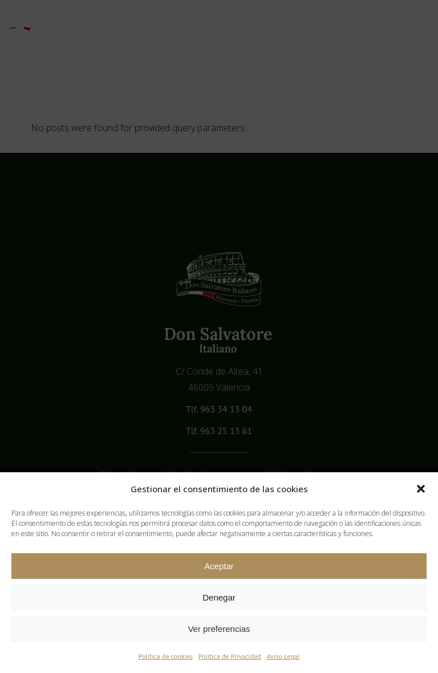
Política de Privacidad (229, 656)
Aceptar (219, 566)
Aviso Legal (283, 656)
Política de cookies (166, 656)
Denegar (219, 597)
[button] (421, 488)
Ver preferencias (219, 629)
